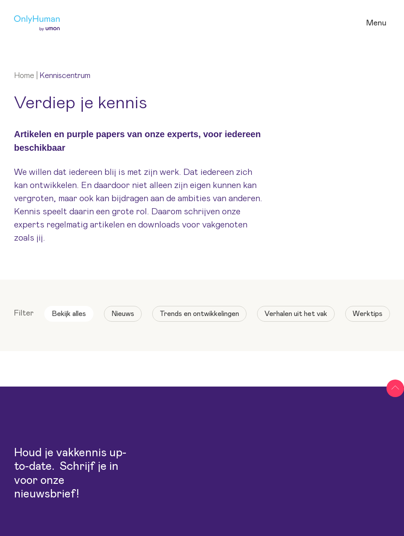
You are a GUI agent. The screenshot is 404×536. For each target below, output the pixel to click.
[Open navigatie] (376, 23)
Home (24, 76)
